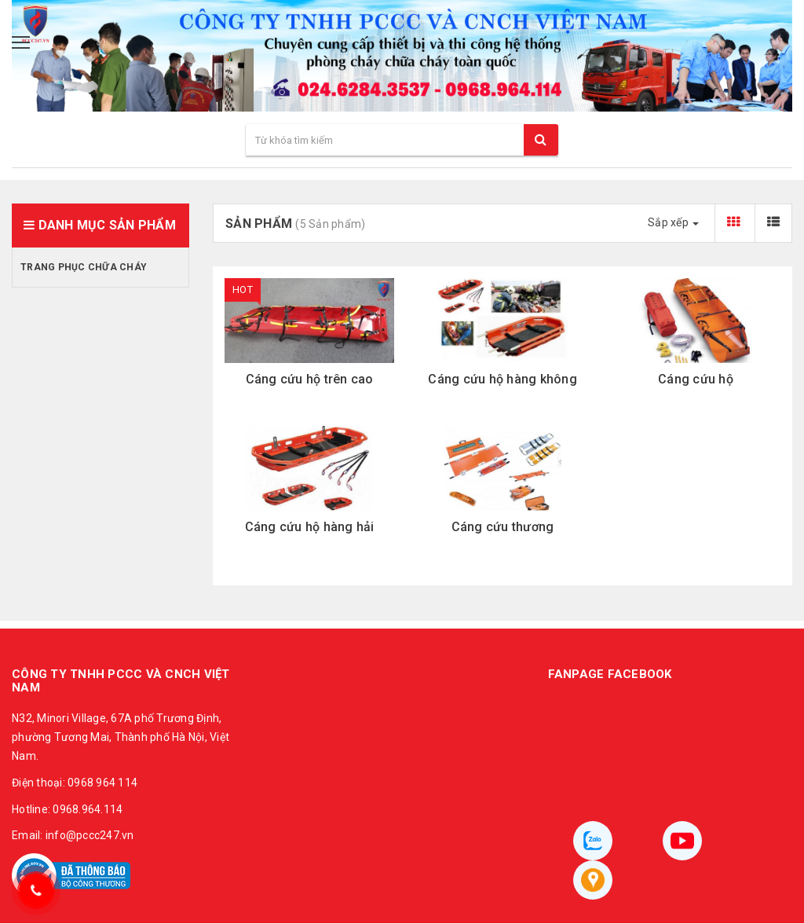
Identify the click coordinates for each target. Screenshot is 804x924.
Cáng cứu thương (502, 526)
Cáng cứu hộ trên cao (310, 379)
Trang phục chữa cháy (83, 267)
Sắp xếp (673, 222)
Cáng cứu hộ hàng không (502, 379)
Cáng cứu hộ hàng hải (310, 526)
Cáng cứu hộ (695, 379)
